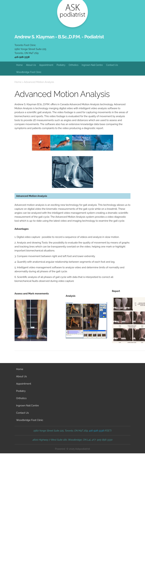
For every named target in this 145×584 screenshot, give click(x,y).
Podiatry (60, 65)
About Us (31, 65)
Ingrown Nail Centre (92, 65)
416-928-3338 (22, 57)
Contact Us (112, 65)
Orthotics (73, 65)
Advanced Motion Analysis (39, 82)
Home (19, 65)
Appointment (46, 65)
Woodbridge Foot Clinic (28, 72)
